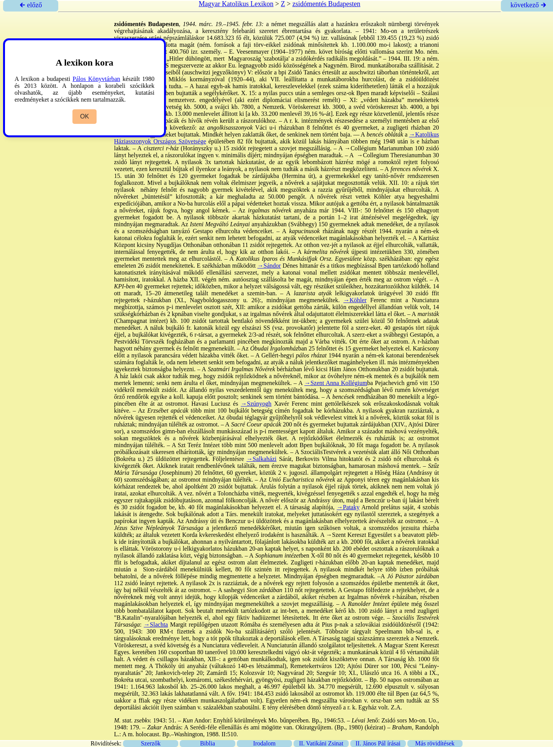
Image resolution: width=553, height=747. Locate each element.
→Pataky (348, 507)
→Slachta (156, 624)
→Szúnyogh (256, 403)
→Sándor (269, 265)
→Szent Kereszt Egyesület (359, 534)
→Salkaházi (261, 459)
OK (84, 116)
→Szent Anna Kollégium (335, 383)
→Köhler (354, 300)
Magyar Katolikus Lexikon (236, 4)
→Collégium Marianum (374, 148)
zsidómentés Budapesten (326, 4)
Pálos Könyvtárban (96, 79)
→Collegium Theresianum (389, 155)
